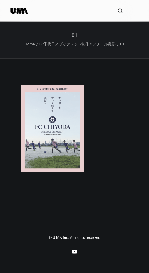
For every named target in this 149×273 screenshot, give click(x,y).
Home (29, 44)
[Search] (118, 10)
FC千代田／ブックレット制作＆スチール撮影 (77, 44)
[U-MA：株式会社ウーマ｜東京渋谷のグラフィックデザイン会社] (19, 11)
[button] (135, 11)
